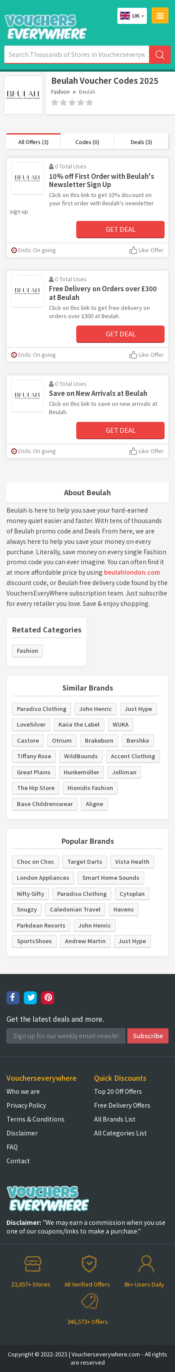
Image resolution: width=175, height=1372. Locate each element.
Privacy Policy (26, 1105)
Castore (28, 740)
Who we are (23, 1091)
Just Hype (138, 708)
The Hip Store (36, 787)
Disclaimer (22, 1133)
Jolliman (124, 772)
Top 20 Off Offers (118, 1091)
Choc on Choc (35, 861)
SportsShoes (34, 941)
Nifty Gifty (30, 893)
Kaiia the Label (79, 724)
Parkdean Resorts (41, 925)
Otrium (62, 740)
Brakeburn (99, 740)
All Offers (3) (33, 141)
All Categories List (120, 1133)
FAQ (12, 1146)
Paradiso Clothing (41, 708)
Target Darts (84, 861)
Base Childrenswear (45, 804)
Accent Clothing (133, 756)
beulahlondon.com (132, 572)
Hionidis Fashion (90, 787)
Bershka (137, 740)
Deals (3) (141, 141)
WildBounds (81, 756)
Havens (123, 909)
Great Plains (34, 772)
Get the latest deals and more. (55, 1019)
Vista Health (132, 861)
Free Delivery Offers (122, 1105)
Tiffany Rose (34, 756)
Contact (18, 1160)
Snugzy (27, 909)
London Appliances (43, 877)
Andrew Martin (85, 941)
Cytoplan (132, 893)
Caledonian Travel (75, 909)
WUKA (121, 724)
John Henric (95, 708)
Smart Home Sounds (110, 877)
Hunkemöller (81, 772)
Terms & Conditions (35, 1119)
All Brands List (115, 1119)
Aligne (94, 804)
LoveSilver (31, 724)
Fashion (60, 91)
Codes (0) (87, 141)
